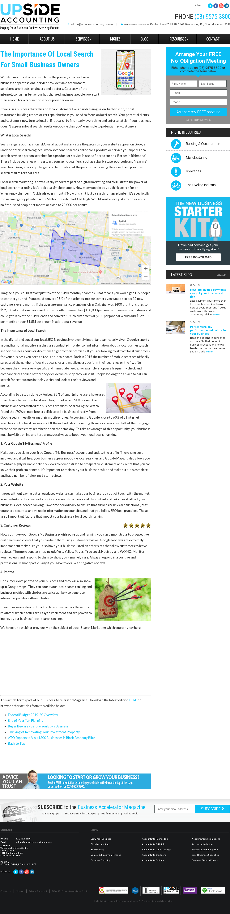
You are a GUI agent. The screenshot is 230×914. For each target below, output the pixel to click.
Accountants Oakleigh (153, 844)
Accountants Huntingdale (205, 849)
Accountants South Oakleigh (156, 849)
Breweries (193, 171)
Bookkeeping (97, 849)
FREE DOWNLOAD (198, 257)
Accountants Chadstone (154, 855)
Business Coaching (100, 860)
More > (216, 314)
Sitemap (20, 891)
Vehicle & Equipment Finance (106, 855)
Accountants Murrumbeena (206, 839)
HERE (133, 700)
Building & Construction (203, 144)
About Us (47, 39)
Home (14, 39)
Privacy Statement (38, 891)
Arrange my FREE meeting (198, 112)
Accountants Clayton (202, 844)
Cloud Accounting (100, 844)
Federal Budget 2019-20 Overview (33, 715)
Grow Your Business (101, 839)
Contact (213, 39)
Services (82, 39)
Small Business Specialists (205, 855)
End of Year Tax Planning (25, 720)
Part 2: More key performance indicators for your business (208, 330)
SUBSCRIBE (212, 809)
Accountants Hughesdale (155, 839)
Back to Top (16, 743)
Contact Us (5, 891)
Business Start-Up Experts (205, 860)
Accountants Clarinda (153, 860)
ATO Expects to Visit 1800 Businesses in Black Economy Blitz (51, 738)
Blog (144, 39)
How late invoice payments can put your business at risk (208, 293)
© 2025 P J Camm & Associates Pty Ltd (70, 891)
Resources (177, 39)
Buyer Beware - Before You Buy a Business (38, 726)
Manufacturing (196, 157)
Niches (115, 39)
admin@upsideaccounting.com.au (92, 24)
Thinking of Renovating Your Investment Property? (44, 732)
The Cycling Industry (201, 185)
